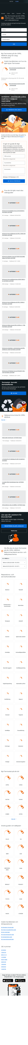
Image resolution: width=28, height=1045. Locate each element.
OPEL (24, 13)
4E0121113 (4, 955)
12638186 (3, 969)
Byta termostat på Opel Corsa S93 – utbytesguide (17, 84)
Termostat (18, 13)
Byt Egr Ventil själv (5, 932)
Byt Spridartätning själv (6, 937)
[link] (14, 71)
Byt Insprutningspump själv (7, 934)
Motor (13, 13)
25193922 (3, 950)
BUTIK (11, 1)
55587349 (3, 962)
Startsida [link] (3, 13)
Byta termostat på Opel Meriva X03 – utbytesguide (17, 68)
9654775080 (4, 959)
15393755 (3, 952)
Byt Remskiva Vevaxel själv (7, 927)
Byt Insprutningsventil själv (7, 939)
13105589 (3, 957)
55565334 (3, 966)
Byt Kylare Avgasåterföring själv (8, 930)
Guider (8, 13)
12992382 (3, 964)
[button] (14, 558)
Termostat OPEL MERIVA (15, 109)
